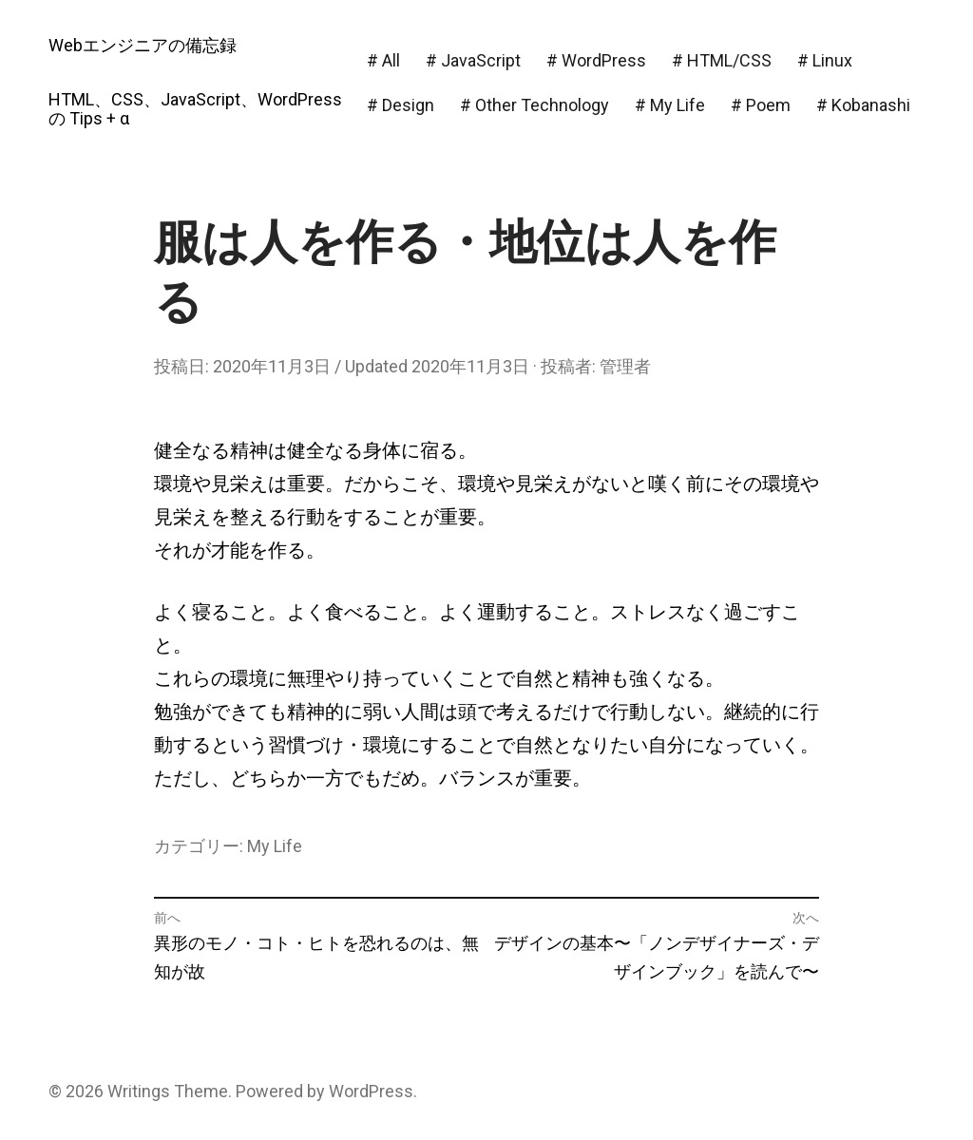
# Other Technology (534, 105)
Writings (138, 1091)
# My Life (670, 105)
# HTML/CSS (722, 60)
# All (383, 60)
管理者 (625, 366)
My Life (274, 846)
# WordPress (596, 60)
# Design (400, 105)
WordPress (371, 1091)
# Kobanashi (863, 105)
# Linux (824, 60)
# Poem (761, 105)
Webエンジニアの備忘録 (142, 45)
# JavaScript (473, 60)
